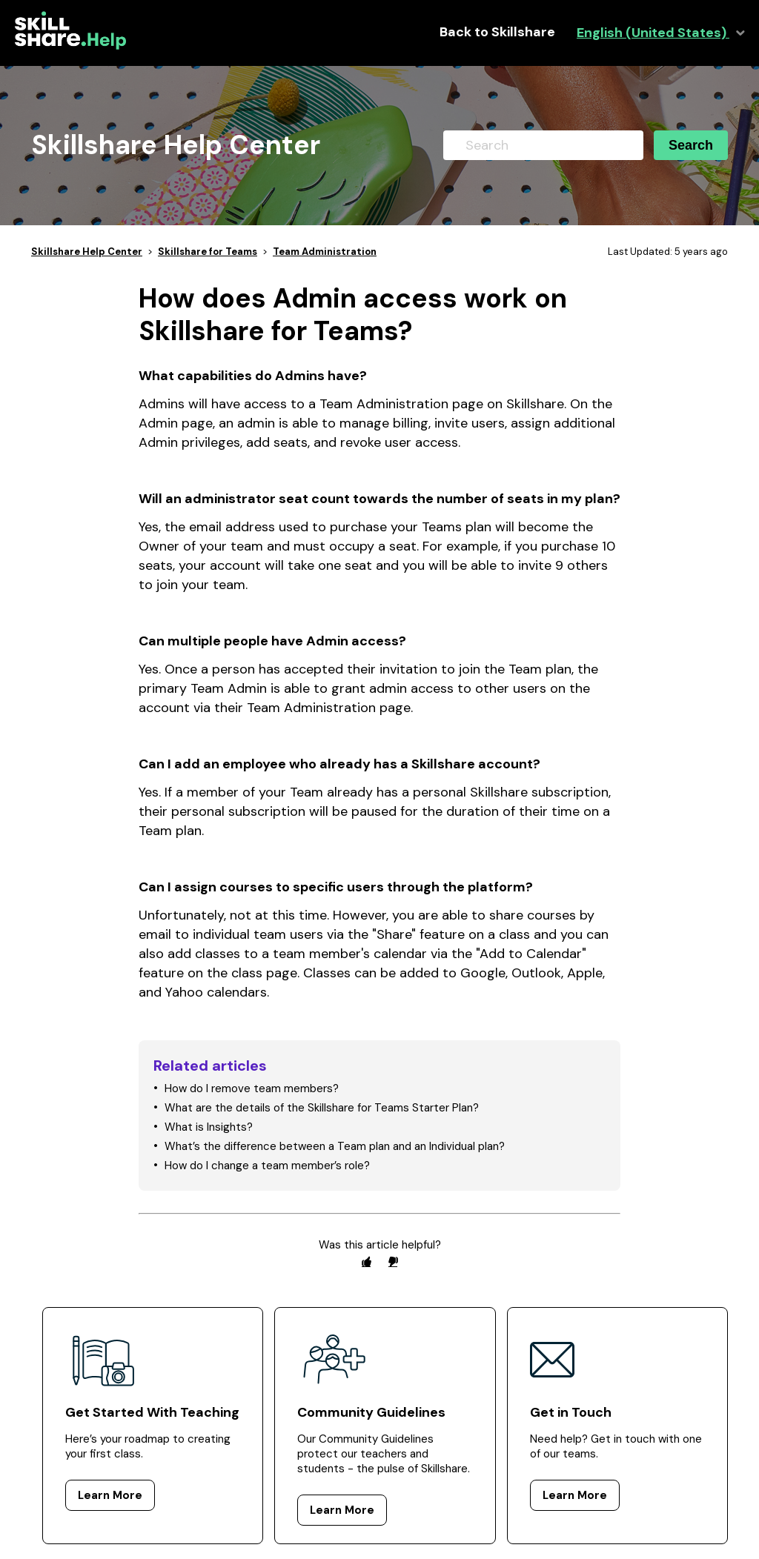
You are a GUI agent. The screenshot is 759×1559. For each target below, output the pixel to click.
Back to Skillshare (497, 32)
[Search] (543, 145)
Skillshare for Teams (207, 251)
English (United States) (653, 32)
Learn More (110, 1495)
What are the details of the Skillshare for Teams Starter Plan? (322, 1107)
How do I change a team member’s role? (267, 1165)
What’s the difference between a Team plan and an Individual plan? (335, 1146)
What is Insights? (209, 1127)
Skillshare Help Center (86, 251)
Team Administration (325, 251)
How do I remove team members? (252, 1088)
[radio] (366, 1261)
